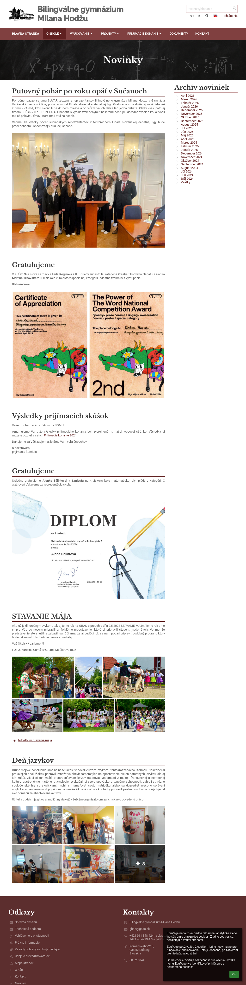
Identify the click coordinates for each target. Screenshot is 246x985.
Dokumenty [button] (179, 33)
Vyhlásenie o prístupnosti (32, 935)
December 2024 (192, 153)
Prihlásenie (230, 16)
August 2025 (189, 124)
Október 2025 (190, 117)
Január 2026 (189, 106)
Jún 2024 (187, 175)
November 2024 (191, 157)
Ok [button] (234, 974)
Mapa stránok (24, 963)
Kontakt (20, 976)
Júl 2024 (186, 171)
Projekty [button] (110, 33)
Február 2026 (190, 103)
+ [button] (192, 16)
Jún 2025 (187, 132)
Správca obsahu (26, 922)
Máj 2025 (187, 135)
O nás (19, 970)
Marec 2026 (189, 99)
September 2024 (192, 164)
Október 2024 (190, 160)
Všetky (185, 182)
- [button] (200, 16)
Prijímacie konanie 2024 (60, 435)
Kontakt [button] (202, 33)
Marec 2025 (189, 142)
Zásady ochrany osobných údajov (37, 949)
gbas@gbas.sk (139, 929)
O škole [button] (54, 33)
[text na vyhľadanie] (212, 9)
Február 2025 (190, 146)
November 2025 (191, 113)
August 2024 (189, 168)
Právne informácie (27, 942)
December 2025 (192, 110)
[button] (215, 16)
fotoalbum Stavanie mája (32, 740)
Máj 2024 (187, 178)
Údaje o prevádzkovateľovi (32, 956)
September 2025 (192, 121)
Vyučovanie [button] (81, 33)
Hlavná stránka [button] (25, 33)
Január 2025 (189, 150)
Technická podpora (28, 929)
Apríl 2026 (187, 95)
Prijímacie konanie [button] (144, 33)
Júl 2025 (186, 128)
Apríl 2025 (187, 139)
